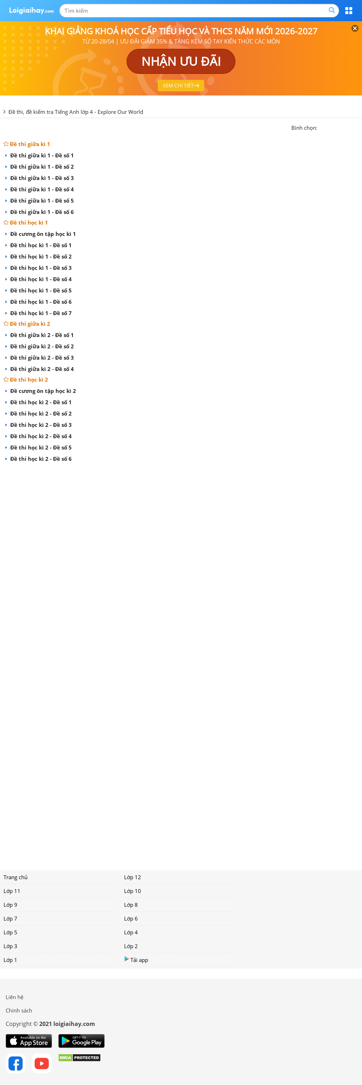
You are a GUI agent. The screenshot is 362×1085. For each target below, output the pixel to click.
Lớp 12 (132, 877)
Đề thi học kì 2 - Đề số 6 (44, 458)
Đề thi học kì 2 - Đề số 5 (40, 447)
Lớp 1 (10, 959)
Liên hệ (14, 996)
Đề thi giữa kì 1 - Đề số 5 (41, 200)
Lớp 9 (10, 904)
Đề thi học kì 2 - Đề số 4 (40, 436)
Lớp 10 (132, 890)
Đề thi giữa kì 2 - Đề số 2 (41, 346)
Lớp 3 (10, 946)
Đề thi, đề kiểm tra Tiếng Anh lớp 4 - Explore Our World (75, 111)
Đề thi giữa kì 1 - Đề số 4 (41, 189)
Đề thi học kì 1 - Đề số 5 (40, 290)
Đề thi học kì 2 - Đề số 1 (40, 402)
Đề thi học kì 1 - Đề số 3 (40, 267)
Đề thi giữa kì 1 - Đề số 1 (41, 155)
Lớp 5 (10, 932)
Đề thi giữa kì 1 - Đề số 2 (41, 166)
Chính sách (19, 1010)
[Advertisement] (181, 663)
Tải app (136, 959)
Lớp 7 (10, 918)
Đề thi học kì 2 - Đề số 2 (40, 413)
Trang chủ (16, 877)
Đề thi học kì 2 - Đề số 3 (40, 424)
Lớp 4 (131, 932)
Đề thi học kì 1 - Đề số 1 (40, 245)
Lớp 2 (131, 946)
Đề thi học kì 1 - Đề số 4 (40, 279)
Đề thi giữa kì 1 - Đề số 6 (41, 211)
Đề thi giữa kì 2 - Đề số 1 (41, 334)
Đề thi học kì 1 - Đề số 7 (44, 313)
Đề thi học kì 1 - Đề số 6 (44, 301)
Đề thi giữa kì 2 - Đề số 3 (41, 357)
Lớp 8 (131, 904)
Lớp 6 (131, 918)
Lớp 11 (12, 890)
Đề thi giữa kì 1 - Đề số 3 (41, 177)
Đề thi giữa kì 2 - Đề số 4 (45, 368)
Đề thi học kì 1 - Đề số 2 (40, 256)
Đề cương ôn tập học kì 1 (42, 233)
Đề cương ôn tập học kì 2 (42, 390)
